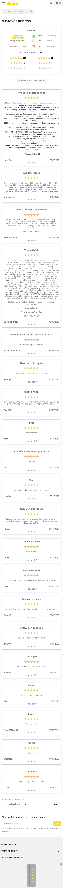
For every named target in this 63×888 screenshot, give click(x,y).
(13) (45, 58)
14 (24, 804)
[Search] (18, 11)
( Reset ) (40, 52)
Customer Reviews (30, 875)
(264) (18, 58)
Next (57, 804)
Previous (9, 804)
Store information (12, 857)
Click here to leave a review (31, 81)
